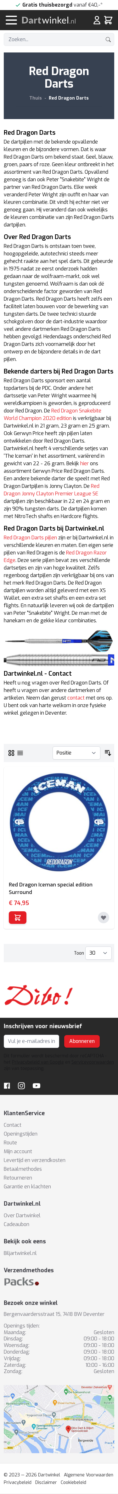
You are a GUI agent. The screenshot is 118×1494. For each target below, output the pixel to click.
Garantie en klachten (27, 1186)
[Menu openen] (11, 20)
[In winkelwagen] (17, 917)
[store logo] (51, 20)
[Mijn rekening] (97, 20)
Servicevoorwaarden (92, 1062)
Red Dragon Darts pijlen (30, 537)
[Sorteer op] (76, 753)
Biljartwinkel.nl (20, 1253)
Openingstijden (20, 1134)
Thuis (35, 98)
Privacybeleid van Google (38, 1062)
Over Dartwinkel (22, 1215)
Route (10, 1142)
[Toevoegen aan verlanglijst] (103, 917)
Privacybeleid (17, 1483)
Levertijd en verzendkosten (34, 1160)
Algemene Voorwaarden (88, 1475)
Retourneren (18, 1178)
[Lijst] (20, 753)
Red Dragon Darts (69, 98)
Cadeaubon (16, 1224)
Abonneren (82, 1041)
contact (76, 698)
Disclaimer (46, 1483)
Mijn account (18, 1151)
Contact (12, 1125)
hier (84, 463)
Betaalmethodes (23, 1169)
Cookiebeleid (73, 1483)
